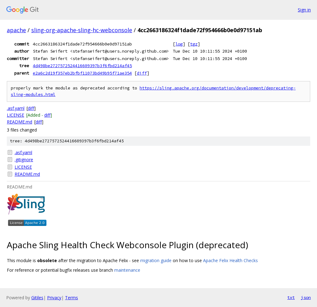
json (306, 297)
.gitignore (24, 159)
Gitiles (37, 298)
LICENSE (15, 115)
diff (142, 73)
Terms (71, 298)
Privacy (54, 298)
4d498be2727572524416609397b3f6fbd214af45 (82, 65)
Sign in (304, 10)
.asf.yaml (15, 108)
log (179, 44)
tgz (194, 44)
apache (16, 30)
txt (291, 297)
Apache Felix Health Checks (230, 260)
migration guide (156, 260)
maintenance (127, 270)
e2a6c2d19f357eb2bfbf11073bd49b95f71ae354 (82, 73)
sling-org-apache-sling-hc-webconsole (81, 30)
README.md (19, 122)
